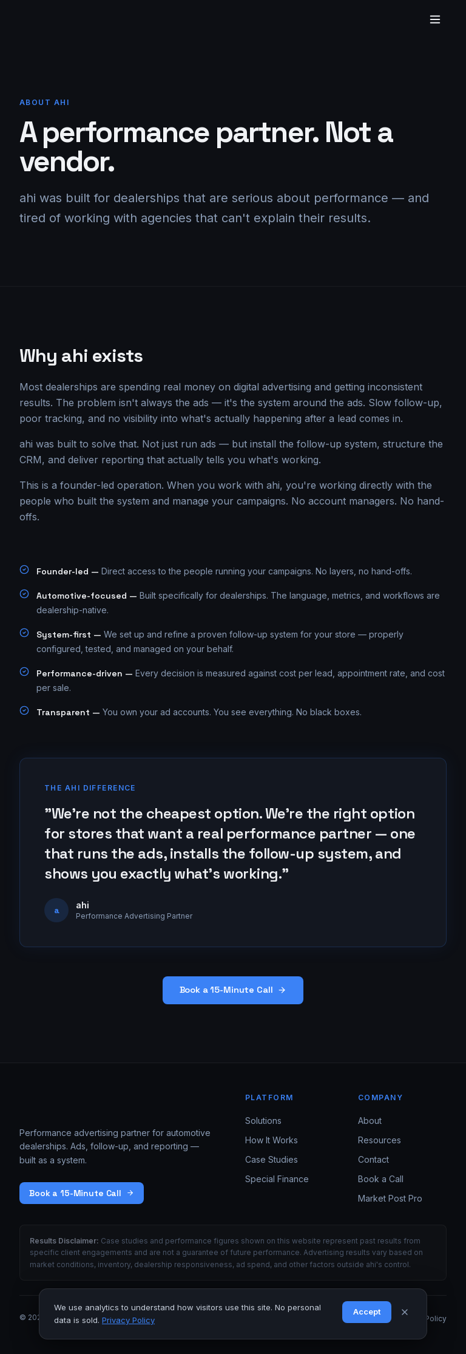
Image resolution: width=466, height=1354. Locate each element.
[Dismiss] (404, 1312)
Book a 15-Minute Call (233, 989)
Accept (366, 1311)
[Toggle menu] (435, 19)
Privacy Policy (128, 1320)
